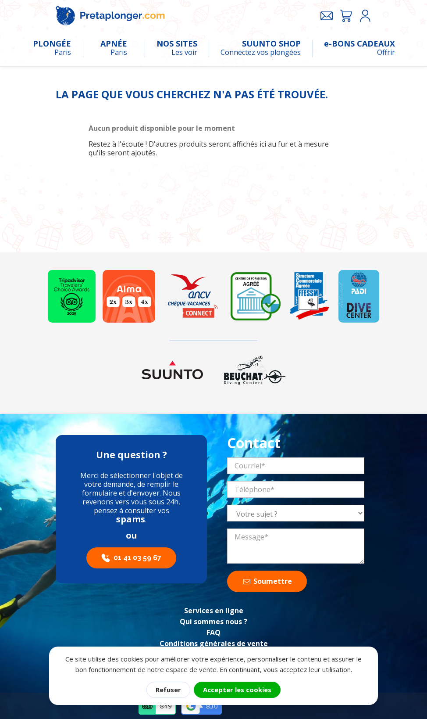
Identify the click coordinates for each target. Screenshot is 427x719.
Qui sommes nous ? (213, 621)
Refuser (168, 689)
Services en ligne (213, 610)
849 (166, 705)
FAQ (213, 632)
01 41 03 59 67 (137, 558)
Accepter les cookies (237, 689)
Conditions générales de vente (214, 643)
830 (212, 705)
